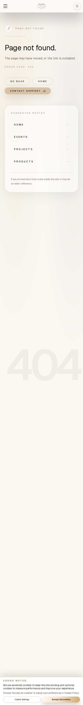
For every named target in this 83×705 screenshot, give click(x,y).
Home (42, 81)
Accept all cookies (61, 699)
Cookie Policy (71, 692)
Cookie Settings (22, 699)
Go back (17, 81)
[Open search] (77, 6)
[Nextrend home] (41, 6)
